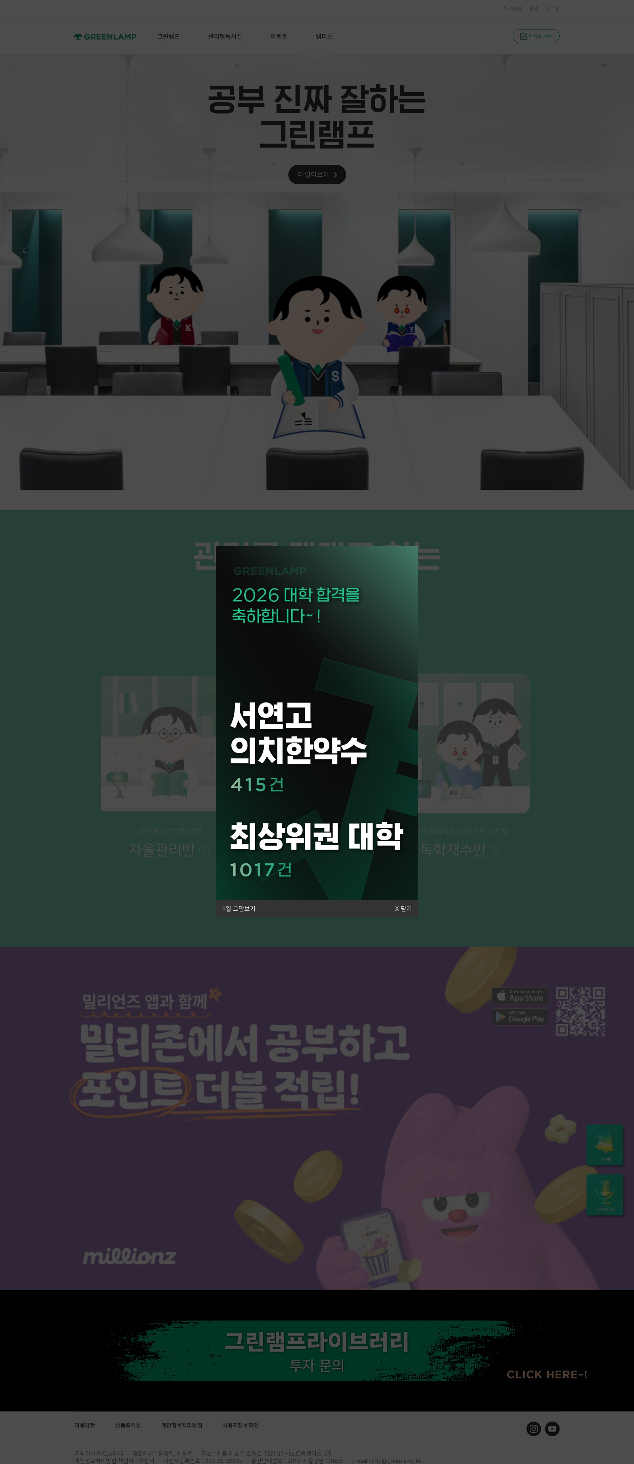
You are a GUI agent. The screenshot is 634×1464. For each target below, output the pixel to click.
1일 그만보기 (239, 908)
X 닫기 (403, 908)
